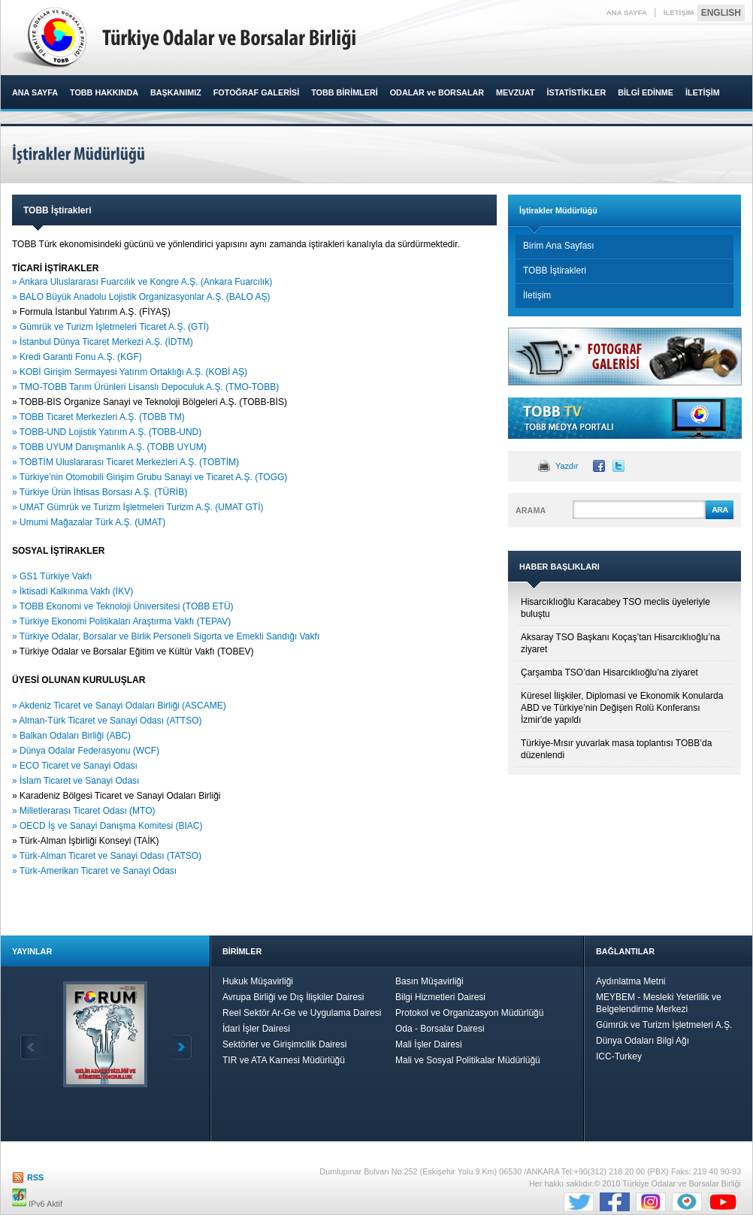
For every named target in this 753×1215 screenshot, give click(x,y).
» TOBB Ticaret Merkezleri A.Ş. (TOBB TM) (98, 417)
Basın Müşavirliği (429, 981)
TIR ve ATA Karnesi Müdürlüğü (283, 1060)
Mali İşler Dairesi (428, 1044)
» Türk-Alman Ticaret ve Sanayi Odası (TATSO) (108, 856)
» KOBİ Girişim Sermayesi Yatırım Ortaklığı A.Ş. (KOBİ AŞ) (130, 372)
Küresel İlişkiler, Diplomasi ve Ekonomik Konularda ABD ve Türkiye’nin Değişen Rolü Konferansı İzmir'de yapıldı (622, 708)
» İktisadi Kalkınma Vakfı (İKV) (74, 591)
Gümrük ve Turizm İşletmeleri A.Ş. (664, 1025)
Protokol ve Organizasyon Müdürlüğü (469, 1013)
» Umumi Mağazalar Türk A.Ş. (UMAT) (90, 522)
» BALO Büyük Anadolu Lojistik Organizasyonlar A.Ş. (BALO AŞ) (142, 297)
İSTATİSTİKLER (576, 92)
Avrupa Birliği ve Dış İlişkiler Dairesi (293, 997)
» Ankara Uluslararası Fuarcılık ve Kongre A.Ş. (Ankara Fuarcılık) (142, 282)
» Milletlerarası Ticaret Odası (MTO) (85, 810)
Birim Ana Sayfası (558, 245)
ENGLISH (721, 13)
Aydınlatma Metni (631, 981)
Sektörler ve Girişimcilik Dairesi (284, 1044)
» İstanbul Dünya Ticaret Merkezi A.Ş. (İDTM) (102, 342)
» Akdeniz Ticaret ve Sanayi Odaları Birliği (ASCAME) (120, 705)
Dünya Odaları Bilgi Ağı (642, 1040)
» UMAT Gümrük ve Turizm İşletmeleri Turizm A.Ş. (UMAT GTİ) (139, 507)
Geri (32, 1047)
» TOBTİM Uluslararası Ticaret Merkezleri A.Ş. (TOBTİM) (125, 462)
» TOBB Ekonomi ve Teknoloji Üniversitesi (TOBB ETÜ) (124, 606)
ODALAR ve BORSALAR (437, 92)
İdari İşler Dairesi (256, 1028)
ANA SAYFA (626, 12)
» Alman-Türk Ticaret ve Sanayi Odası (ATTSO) (108, 720)
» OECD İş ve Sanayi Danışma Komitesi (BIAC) (108, 826)
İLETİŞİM (679, 12)
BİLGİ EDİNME (645, 92)
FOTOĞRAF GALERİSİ (256, 92)
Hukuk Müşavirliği (257, 981)
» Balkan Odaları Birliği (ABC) (72, 735)
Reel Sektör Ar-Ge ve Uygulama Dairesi (301, 1013)
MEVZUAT (515, 92)
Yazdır (566, 465)
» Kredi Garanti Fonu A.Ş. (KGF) (78, 357)
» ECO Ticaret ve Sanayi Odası (76, 765)
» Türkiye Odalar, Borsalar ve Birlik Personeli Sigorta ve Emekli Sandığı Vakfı (165, 636)
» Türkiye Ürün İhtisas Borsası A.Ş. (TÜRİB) (99, 492)
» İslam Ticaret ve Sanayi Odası (77, 780)
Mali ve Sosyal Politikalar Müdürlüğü (467, 1060)
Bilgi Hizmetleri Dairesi (440, 997)
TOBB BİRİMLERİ (344, 92)
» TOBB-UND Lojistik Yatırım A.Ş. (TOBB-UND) (108, 432)
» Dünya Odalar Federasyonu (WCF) (87, 750)
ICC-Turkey (619, 1056)
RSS (35, 1177)
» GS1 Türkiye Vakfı (52, 576)
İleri (180, 1047)
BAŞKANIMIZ (175, 92)
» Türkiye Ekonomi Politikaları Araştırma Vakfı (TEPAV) (121, 621)
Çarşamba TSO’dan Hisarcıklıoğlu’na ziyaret (609, 672)
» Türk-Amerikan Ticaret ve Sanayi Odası (94, 871)
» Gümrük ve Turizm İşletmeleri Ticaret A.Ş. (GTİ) (110, 327)
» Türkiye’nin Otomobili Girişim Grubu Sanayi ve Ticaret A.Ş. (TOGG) (149, 477)
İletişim (537, 295)
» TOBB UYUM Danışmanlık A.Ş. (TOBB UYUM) (111, 447)
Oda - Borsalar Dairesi (440, 1028)
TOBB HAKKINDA (104, 92)
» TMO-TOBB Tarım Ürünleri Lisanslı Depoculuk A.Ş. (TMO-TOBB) (145, 387)
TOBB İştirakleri (554, 270)
